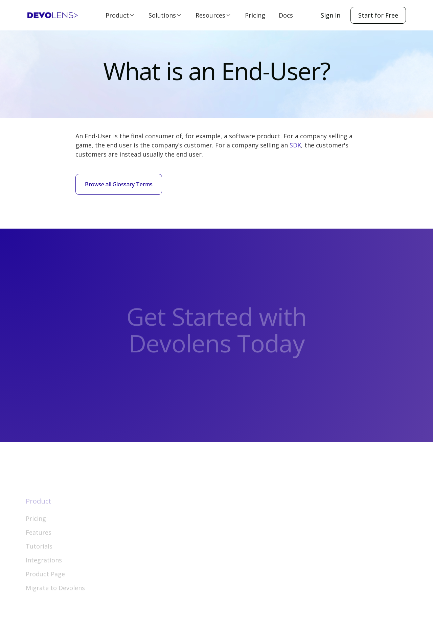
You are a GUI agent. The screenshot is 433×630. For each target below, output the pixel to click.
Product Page (45, 580)
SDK (295, 145)
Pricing (255, 15)
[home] (52, 15)
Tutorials (39, 552)
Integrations (44, 566)
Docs (286, 15)
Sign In (330, 15)
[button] (120, 15)
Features (38, 538)
